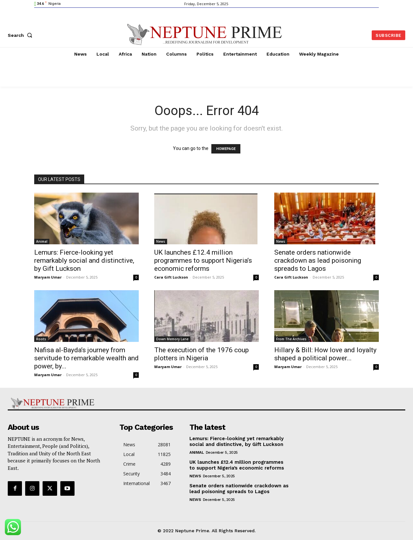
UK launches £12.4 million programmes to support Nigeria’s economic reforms (203, 260)
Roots (41, 339)
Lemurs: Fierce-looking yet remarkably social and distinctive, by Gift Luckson (84, 260)
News (160, 241)
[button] (21, 35)
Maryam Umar (48, 277)
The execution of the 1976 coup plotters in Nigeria (201, 354)
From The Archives (291, 339)
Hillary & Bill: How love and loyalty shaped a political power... (325, 354)
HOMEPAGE (226, 149)
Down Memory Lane (172, 339)
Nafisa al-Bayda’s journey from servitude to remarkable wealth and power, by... (86, 358)
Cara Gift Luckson (171, 277)
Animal (41, 241)
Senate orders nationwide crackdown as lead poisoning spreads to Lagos (317, 260)
